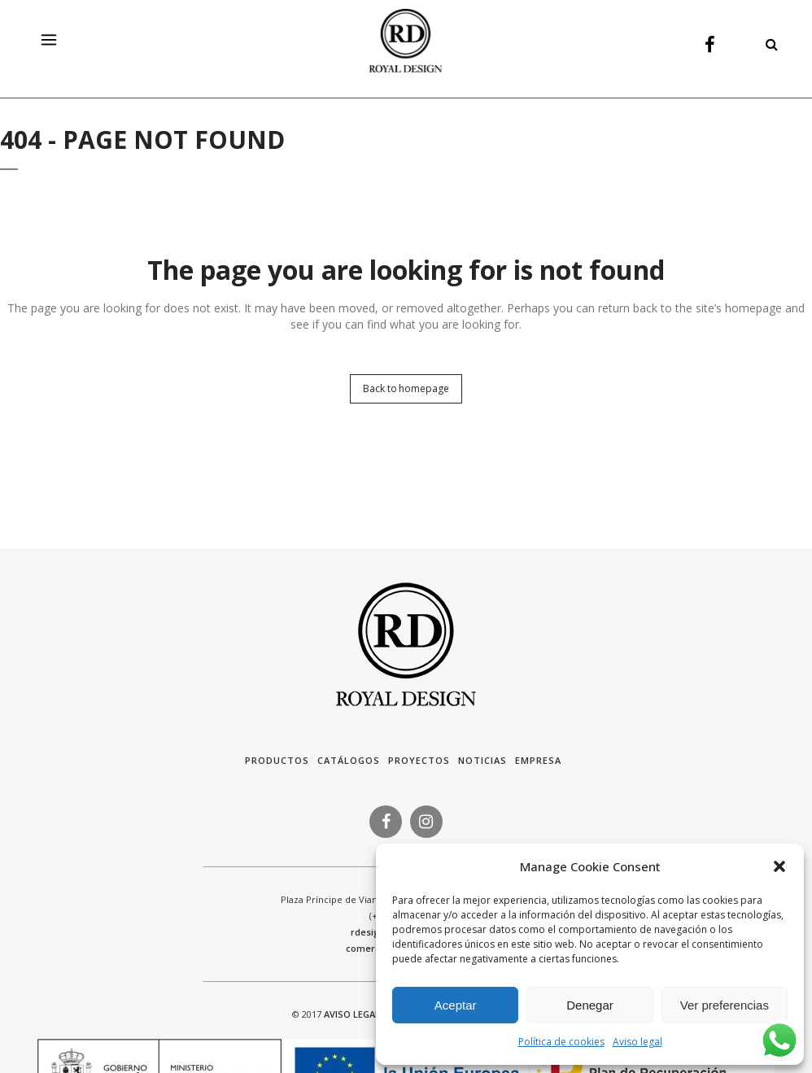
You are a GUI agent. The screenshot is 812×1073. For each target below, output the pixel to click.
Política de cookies (561, 1042)
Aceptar (455, 1005)
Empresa (538, 760)
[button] (779, 866)
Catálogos (348, 760)
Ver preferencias (724, 1005)
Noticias (482, 760)
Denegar (589, 1005)
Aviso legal (637, 1042)
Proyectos (419, 760)
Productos (277, 760)
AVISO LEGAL (352, 1014)
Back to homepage (405, 388)
